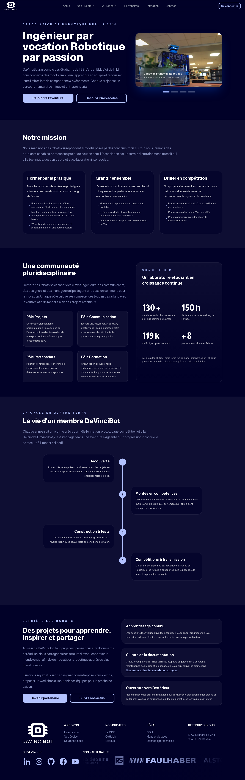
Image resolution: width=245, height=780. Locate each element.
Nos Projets (86, 5)
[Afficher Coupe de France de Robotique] (166, 91)
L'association (72, 732)
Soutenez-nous (73, 740)
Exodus (110, 740)
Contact (171, 5)
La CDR (110, 732)
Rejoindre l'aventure (48, 98)
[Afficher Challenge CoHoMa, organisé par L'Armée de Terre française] (174, 91)
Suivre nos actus (92, 698)
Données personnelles (160, 740)
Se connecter (229, 6)
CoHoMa (110, 736)
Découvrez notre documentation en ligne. (152, 670)
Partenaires (131, 5)
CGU (150, 732)
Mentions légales (157, 736)
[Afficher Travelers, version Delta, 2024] (191, 91)
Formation (152, 5)
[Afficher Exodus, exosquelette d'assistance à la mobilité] (183, 91)
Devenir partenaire (45, 698)
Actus (66, 5)
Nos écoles (71, 736)
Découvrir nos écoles (102, 98)
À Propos (109, 5)
